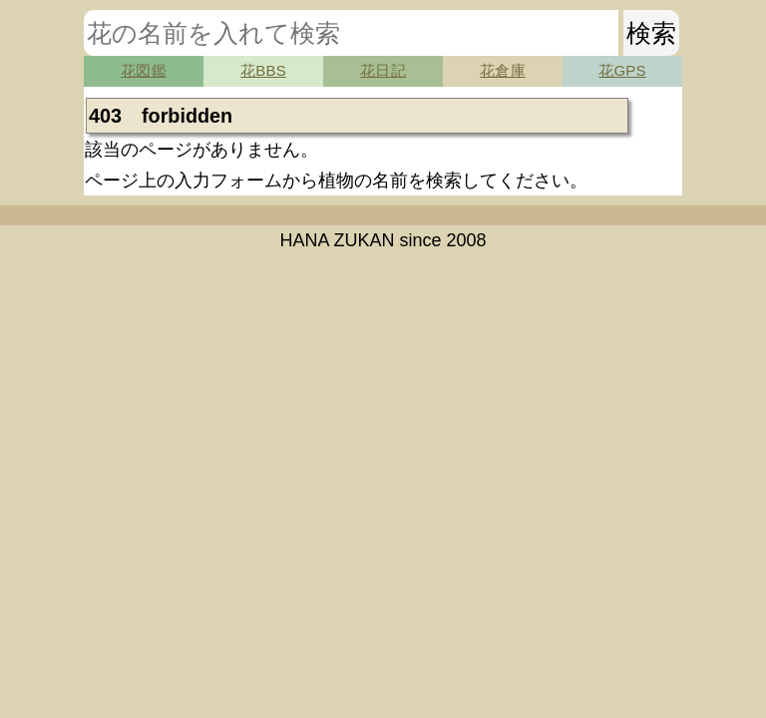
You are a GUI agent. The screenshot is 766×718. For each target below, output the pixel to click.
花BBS (263, 70)
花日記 (382, 70)
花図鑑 (143, 70)
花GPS (621, 70)
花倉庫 (502, 70)
